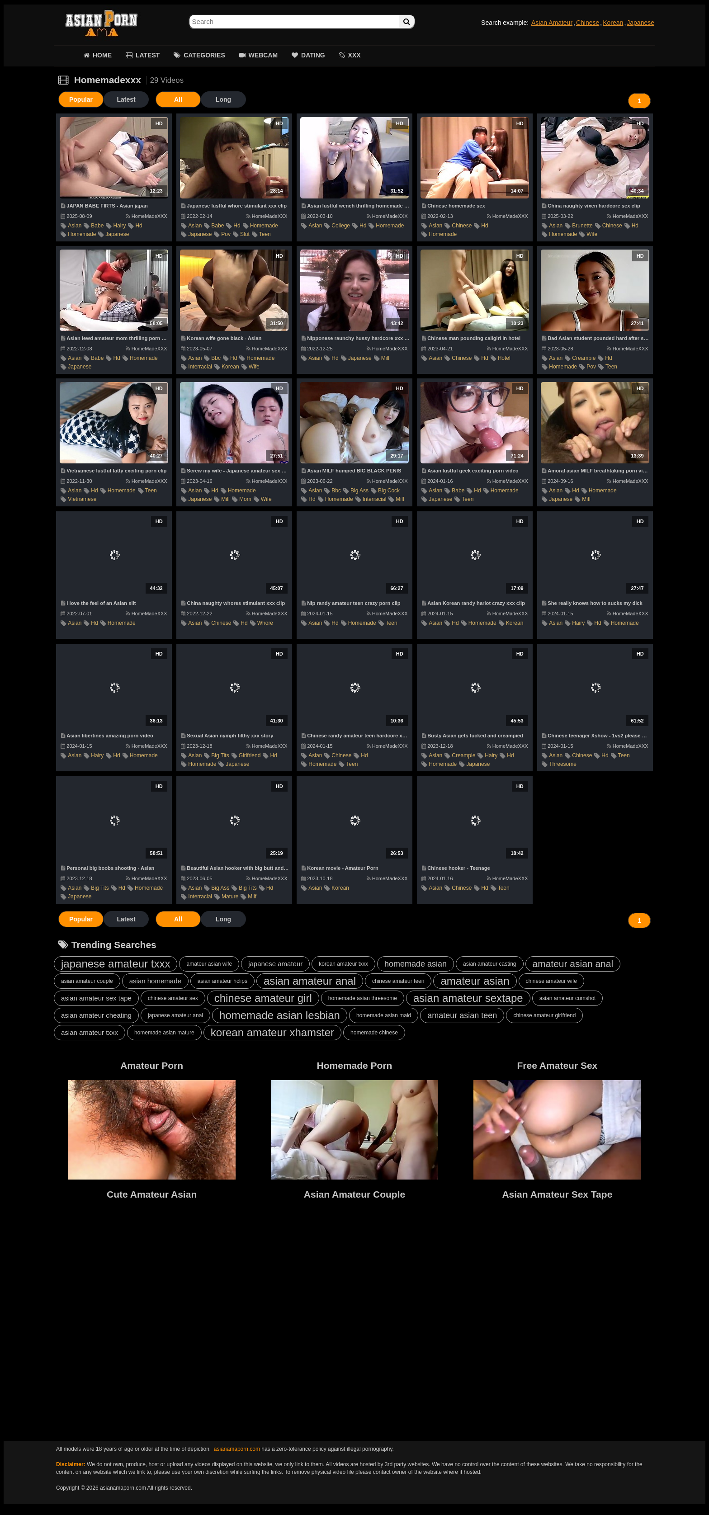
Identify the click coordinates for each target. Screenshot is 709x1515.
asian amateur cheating (96, 1015)
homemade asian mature (164, 1032)
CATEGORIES (204, 55)
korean (230, 366)
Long (223, 99)
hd (138, 225)
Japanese (640, 22)
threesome (563, 764)
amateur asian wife (209, 964)
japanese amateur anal (175, 1015)
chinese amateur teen (398, 981)
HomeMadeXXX (146, 216)
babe (97, 225)
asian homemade (155, 981)
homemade (82, 234)
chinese (462, 225)
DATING (313, 55)
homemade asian (415, 963)
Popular (81, 99)
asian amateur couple (87, 981)
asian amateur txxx (89, 1032)
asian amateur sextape (468, 998)
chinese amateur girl (263, 998)
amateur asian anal (573, 963)
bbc (216, 358)
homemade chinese (374, 1032)
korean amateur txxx (343, 964)
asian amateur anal (310, 981)
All (178, 99)
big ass (359, 490)
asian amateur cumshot (567, 998)
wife (591, 234)
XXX (354, 55)
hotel (504, 358)
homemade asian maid (383, 1015)
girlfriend (250, 755)
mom (245, 499)
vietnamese (82, 499)
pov (226, 234)
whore (265, 623)
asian (74, 225)
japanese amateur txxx (115, 964)
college (340, 225)
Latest (126, 99)
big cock (389, 490)
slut (245, 234)
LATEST (148, 55)
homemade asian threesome (362, 998)
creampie (584, 358)
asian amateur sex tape (96, 998)
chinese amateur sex (173, 998)
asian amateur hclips (222, 981)
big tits (220, 755)
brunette (582, 225)
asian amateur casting (489, 964)
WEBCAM (263, 55)
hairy (119, 225)
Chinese (587, 22)
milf (385, 358)
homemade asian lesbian (279, 1015)
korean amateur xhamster (272, 1032)
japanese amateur (275, 964)
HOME (102, 55)
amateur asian (474, 981)
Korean (613, 22)
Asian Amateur (551, 22)
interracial (200, 366)
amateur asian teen (462, 1015)
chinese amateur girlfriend (544, 1015)
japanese (117, 234)
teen (265, 234)
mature (230, 896)
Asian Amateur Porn (101, 23)
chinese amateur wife (551, 981)
